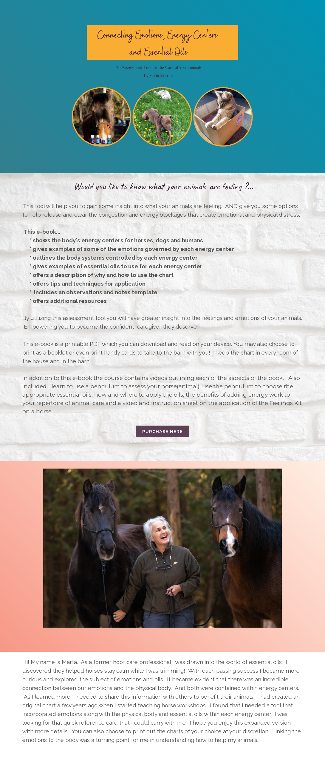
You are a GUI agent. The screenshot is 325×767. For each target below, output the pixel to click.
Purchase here (162, 431)
